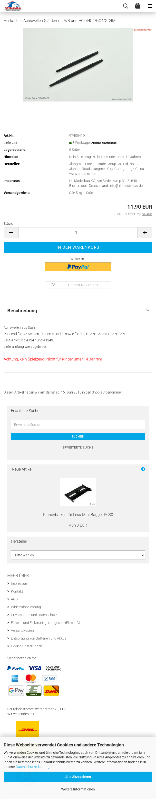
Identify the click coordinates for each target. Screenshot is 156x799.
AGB (14, 599)
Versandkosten (22, 630)
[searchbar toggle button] (125, 6)
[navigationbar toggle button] (150, 6)
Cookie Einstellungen (26, 646)
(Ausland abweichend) (103, 143)
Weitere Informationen (78, 789)
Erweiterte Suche (78, 447)
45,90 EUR (78, 525)
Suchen (78, 436)
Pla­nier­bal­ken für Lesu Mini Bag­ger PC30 (78, 514)
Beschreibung (22, 311)
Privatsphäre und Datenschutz (34, 615)
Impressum (19, 583)
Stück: (8, 223)
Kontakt (17, 591)
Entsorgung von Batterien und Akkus (38, 638)
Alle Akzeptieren (78, 777)
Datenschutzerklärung (32, 767)
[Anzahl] (78, 232)
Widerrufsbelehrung (26, 607)
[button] (11, 232)
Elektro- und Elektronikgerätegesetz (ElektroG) (45, 623)
